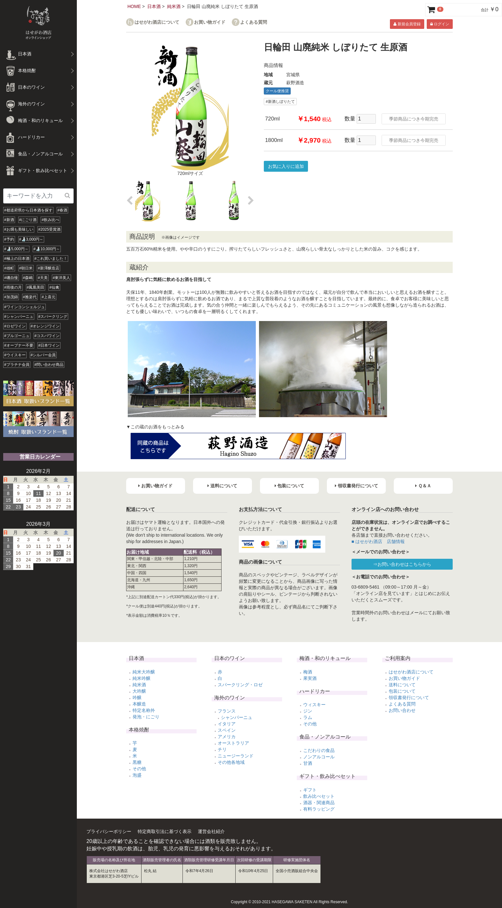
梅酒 (307, 671)
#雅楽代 (30, 297)
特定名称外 (144, 710)
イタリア (227, 723)
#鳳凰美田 (36, 287)
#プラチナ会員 (16, 364)
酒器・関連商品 (319, 802)
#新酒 (9, 220)
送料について (402, 684)
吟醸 (137, 697)
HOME (134, 6)
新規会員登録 (406, 24)
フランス (227, 711)
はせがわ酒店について (156, 22)
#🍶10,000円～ (47, 249)
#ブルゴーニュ (16, 336)
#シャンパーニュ (18, 316)
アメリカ (227, 736)
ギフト (310, 789)
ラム (307, 717)
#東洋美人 (61, 278)
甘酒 (307, 763)
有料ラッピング (319, 809)
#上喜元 (48, 297)
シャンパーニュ (236, 717)
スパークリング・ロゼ (240, 684)
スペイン (227, 730)
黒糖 (137, 762)
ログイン (439, 24)
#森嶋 (28, 278)
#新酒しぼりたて (280, 101)
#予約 (9, 239)
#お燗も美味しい (18, 229)
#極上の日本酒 (16, 258)
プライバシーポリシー (108, 831)
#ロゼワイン (15, 326)
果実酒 (310, 678)
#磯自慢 (11, 278)
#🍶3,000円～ (31, 239)
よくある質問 (253, 22)
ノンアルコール (319, 756)
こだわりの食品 (319, 750)
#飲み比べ (50, 220)
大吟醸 (139, 691)
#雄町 (9, 268)
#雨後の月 (13, 287)
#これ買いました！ (51, 258)
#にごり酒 (28, 220)
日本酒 (154, 6)
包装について (402, 691)
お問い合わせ (402, 710)
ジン (307, 711)
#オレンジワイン (45, 326)
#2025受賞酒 (49, 229)
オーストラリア (233, 743)
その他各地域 (231, 762)
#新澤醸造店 (48, 268)
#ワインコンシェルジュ (24, 307)
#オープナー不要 (18, 345)
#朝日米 (26, 268)
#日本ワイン (49, 345)
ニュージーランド (236, 755)
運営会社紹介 (211, 831)
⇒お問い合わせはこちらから (402, 564)
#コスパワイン (47, 336)
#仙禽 (54, 287)
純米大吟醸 (144, 671)
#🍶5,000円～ (16, 249)
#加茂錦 (11, 297)
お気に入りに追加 (286, 166)
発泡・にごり (146, 716)
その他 (139, 768)
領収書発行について (409, 697)
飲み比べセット (319, 796)
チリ (222, 749)
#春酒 (63, 210)
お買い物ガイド (209, 22)
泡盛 (137, 775)
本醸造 (139, 703)
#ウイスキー (15, 355)
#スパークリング (53, 316)
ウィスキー (314, 704)
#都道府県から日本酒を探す (28, 210)
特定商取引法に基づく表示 (164, 831)
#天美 (43, 278)
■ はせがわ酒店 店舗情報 (378, 541)
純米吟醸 (141, 678)
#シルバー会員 (43, 355)
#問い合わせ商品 (49, 364)
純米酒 (174, 6)
